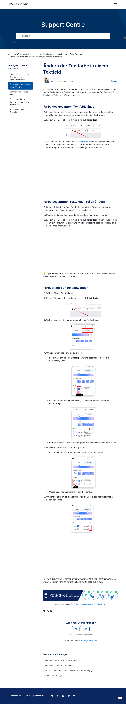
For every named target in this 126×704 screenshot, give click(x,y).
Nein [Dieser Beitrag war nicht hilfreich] (85, 629)
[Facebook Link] (52, 696)
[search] (63, 36)
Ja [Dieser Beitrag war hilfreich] (76, 629)
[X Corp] (48, 611)
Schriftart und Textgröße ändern (20, 93)
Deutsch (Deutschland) (36, 696)
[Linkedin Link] (63, 696)
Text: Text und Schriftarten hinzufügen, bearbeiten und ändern (36, 57)
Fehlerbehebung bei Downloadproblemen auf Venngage (68, 670)
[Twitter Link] (57, 696)
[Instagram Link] (68, 696)
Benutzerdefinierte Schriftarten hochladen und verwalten (19, 102)
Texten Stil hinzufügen (53, 675)
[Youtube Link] (74, 696)
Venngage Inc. (16, 696)
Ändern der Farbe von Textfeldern (58, 665)
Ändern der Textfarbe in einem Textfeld (60, 660)
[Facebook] (44, 611)
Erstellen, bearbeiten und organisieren (51, 54)
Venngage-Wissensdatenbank (20, 54)
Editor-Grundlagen (77, 54)
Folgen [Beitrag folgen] (114, 81)
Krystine (54, 78)
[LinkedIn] (51, 611)
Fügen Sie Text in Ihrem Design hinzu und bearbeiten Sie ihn (19, 77)
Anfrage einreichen (89, 640)
